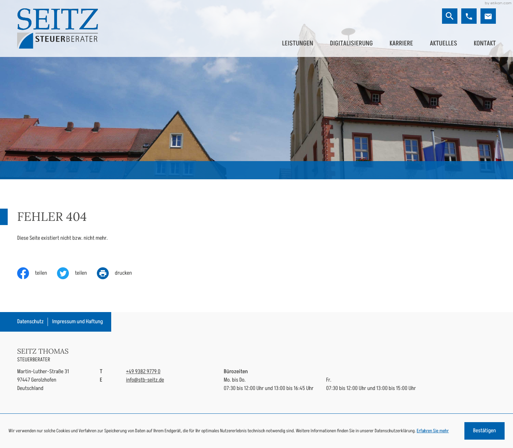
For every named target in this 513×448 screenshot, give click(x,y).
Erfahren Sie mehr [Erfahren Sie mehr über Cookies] (433, 430)
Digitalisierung (351, 43)
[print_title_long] (119, 273)
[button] (469, 16)
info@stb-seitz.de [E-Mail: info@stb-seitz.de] (145, 380)
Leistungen (297, 43)
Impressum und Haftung (77, 322)
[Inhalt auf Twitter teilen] (77, 273)
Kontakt (485, 43)
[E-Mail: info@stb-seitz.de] (488, 16)
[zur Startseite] (57, 28)
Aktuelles (443, 43)
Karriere (401, 43)
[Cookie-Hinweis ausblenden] (484, 431)
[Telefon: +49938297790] (143, 372)
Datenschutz (30, 322)
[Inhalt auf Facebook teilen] (37, 273)
